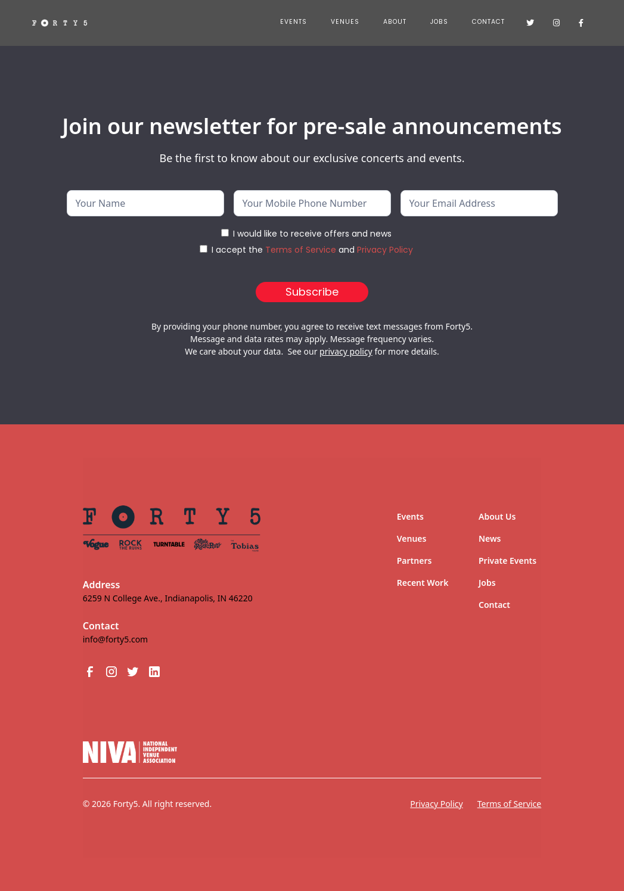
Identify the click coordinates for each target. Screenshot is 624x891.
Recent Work (423, 582)
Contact (488, 21)
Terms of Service (300, 250)
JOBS (439, 21)
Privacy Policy (385, 250)
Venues (345, 21)
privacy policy (345, 351)
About (394, 21)
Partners (414, 560)
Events (293, 21)
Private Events (507, 560)
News (490, 538)
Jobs (487, 582)
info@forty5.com (115, 639)
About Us (497, 516)
